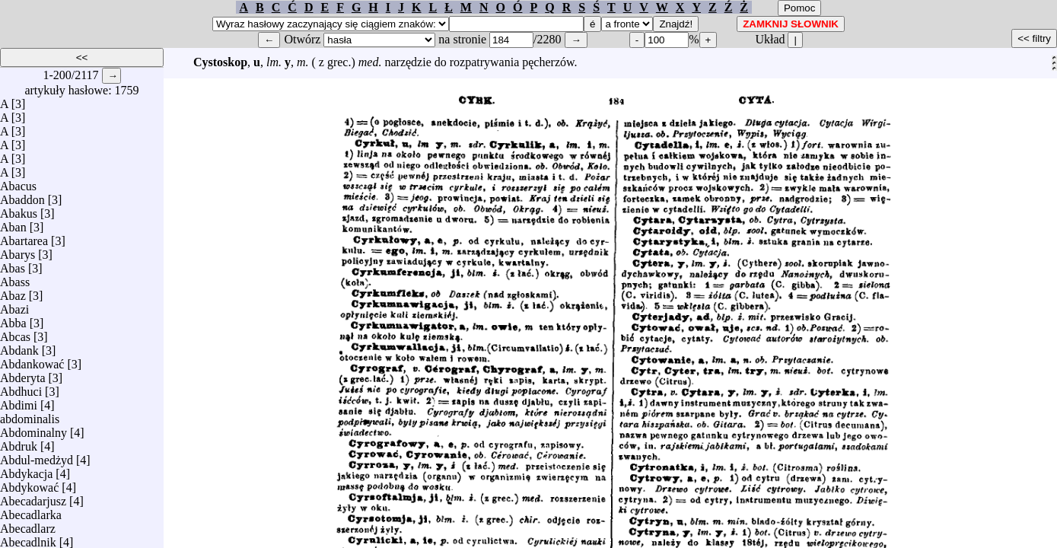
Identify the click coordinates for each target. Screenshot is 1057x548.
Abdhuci (21, 387)
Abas (12, 264)
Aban (13, 223)
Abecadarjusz (33, 497)
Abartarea (24, 237)
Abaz (13, 291)
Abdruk (18, 442)
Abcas (15, 333)
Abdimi (18, 401)
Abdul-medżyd (36, 456)
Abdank (19, 346)
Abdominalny (33, 428)
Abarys (17, 250)
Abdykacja (26, 470)
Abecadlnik (28, 538)
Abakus (18, 209)
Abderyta (23, 374)
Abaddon (22, 196)
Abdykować (29, 483)
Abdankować (32, 360)
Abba (13, 319)
